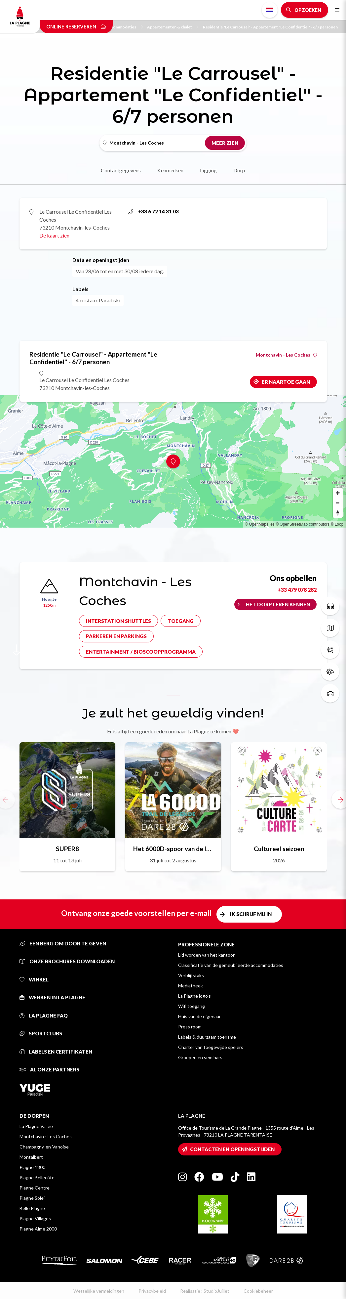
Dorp (239, 170)
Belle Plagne (32, 1208)
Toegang (181, 621)
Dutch (269, 10)
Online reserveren (76, 26)
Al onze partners (49, 1069)
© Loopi (337, 524)
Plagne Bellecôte (37, 1177)
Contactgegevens (121, 170)
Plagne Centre (34, 1188)
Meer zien (224, 143)
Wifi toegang (191, 1006)
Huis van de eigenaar (199, 1016)
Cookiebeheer (258, 1291)
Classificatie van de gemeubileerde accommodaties (230, 965)
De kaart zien (54, 235)
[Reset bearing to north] (338, 513)
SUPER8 (67, 848)
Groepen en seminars (200, 1057)
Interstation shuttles (118, 621)
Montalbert (31, 1157)
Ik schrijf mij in (251, 914)
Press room (190, 1026)
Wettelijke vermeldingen (98, 1291)
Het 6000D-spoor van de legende (173, 848)
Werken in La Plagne (52, 997)
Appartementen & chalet (173, 26)
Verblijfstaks (191, 975)
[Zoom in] (338, 493)
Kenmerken (170, 170)
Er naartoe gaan (286, 382)
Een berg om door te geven (62, 943)
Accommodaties (124, 26)
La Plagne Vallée (36, 1126)
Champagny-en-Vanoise (44, 1146)
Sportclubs (40, 1033)
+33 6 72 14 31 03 (153, 211)
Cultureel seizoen (279, 848)
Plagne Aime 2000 (38, 1229)
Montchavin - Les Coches (286, 355)
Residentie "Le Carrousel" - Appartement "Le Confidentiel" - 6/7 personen (270, 26)
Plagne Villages (35, 1218)
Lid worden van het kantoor (206, 955)
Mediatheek (190, 985)
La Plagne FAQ (43, 1015)
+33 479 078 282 (297, 589)
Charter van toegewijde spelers (210, 1047)
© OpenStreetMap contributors (302, 524)
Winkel (34, 979)
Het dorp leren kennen (278, 604)
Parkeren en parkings (116, 636)
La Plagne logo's (194, 996)
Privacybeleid (152, 1291)
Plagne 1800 (32, 1167)
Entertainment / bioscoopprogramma (141, 652)
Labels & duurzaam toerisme (207, 1037)
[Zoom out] (338, 503)
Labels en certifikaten (55, 1052)
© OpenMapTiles (260, 524)
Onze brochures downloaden (67, 961)
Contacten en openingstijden (232, 1149)
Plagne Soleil (32, 1198)
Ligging (208, 170)
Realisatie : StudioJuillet (204, 1291)
